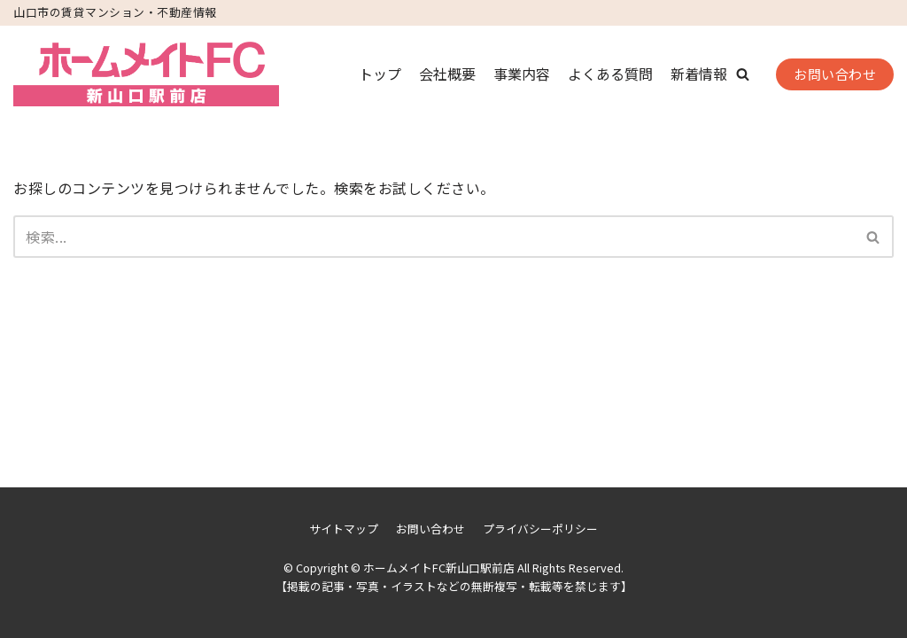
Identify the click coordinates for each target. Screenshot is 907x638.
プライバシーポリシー (540, 528)
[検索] (433, 236)
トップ (380, 73)
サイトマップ (343, 528)
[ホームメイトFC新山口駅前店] (146, 74)
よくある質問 (610, 73)
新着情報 (699, 73)
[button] (742, 74)
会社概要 (447, 73)
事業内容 (521, 73)
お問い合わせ (835, 74)
